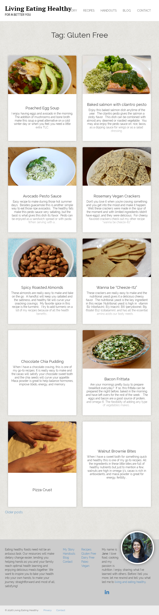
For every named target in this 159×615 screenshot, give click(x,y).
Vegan (85, 565)
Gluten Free (88, 553)
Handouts (109, 10)
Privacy (47, 610)
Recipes (88, 10)
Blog (127, 10)
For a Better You (18, 14)
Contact (144, 10)
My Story (70, 10)
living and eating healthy (130, 582)
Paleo (84, 561)
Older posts (14, 512)
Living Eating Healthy (38, 8)
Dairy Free (87, 557)
